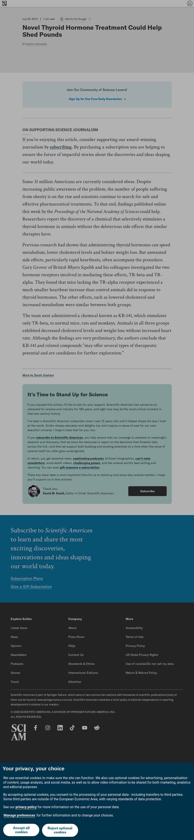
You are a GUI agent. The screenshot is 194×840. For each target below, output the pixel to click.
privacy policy (26, 808)
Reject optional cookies (60, 830)
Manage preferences (19, 816)
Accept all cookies (21, 830)
